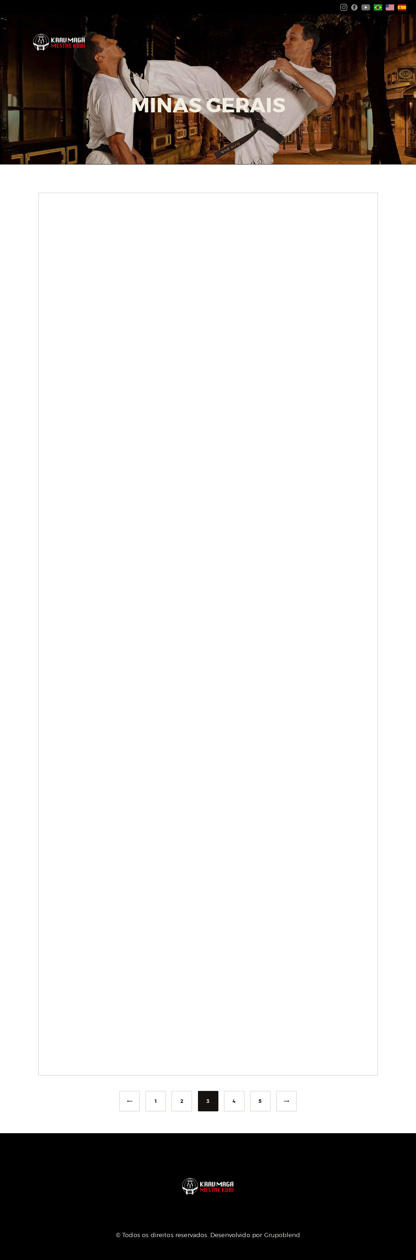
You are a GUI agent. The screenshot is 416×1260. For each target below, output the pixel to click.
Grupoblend (282, 1235)
